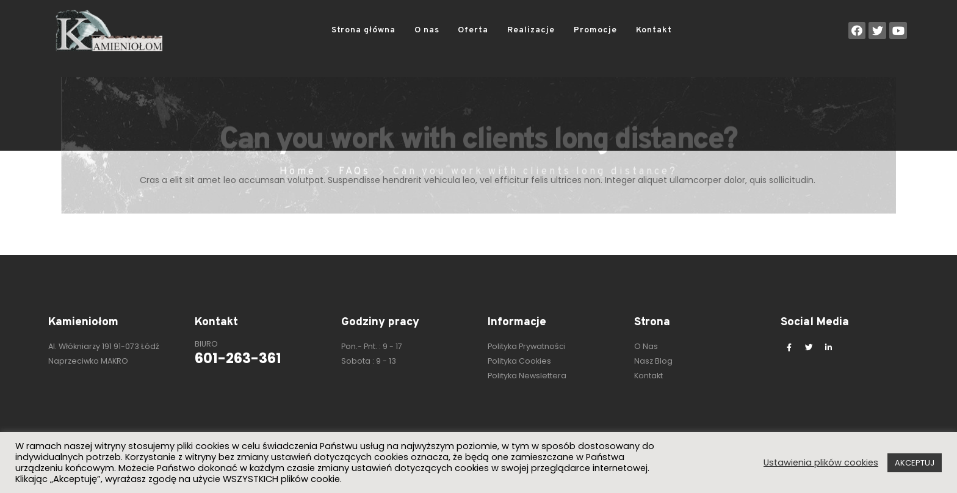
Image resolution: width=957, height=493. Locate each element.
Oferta (473, 30)
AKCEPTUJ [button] (914, 463)
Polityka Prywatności (527, 346)
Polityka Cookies (519, 361)
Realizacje (531, 30)
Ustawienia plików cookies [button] (821, 462)
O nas (426, 30)
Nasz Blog (653, 361)
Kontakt (654, 30)
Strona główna (363, 30)
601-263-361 (238, 358)
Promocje (595, 30)
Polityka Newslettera (527, 375)
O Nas (646, 346)
